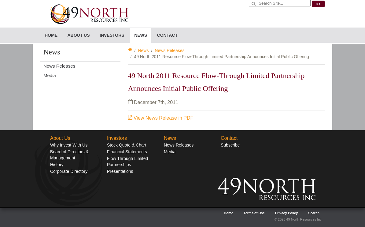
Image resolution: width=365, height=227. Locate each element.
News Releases (169, 50)
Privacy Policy (286, 213)
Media (49, 75)
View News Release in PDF (161, 118)
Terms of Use (254, 213)
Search (313, 213)
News (143, 50)
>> (318, 4)
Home (51, 35)
